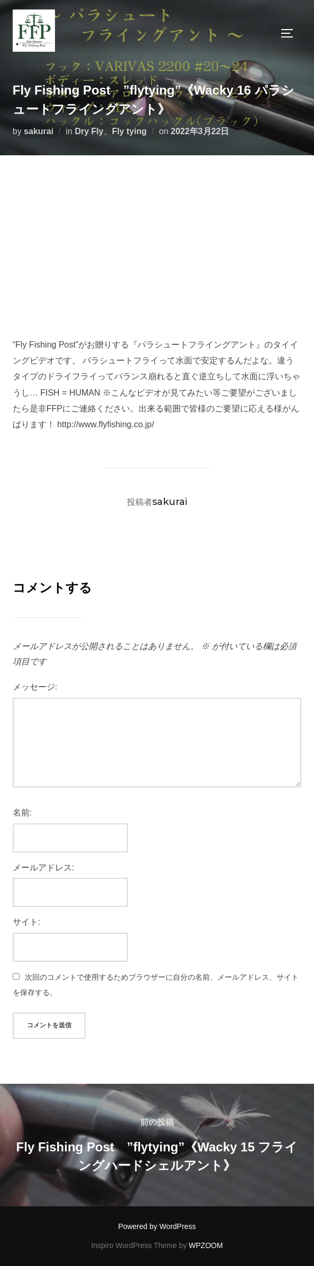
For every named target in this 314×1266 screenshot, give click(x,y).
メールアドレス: (43, 867)
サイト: (26, 921)
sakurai (38, 131)
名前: (22, 812)
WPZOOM (206, 1245)
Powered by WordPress (157, 1226)
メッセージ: (35, 686)
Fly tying (129, 131)
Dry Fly (89, 131)
